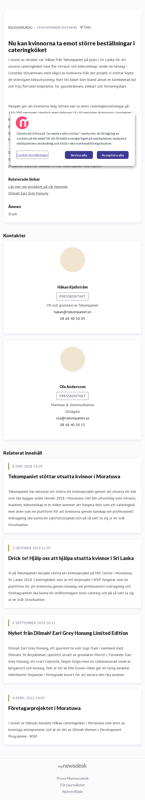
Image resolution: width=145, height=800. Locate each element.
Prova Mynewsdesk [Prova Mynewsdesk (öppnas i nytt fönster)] (73, 778)
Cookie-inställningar (32, 155)
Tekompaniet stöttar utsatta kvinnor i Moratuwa (64, 476)
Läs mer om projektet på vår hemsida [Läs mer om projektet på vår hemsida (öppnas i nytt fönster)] (37, 186)
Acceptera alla (113, 155)
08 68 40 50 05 (72, 318)
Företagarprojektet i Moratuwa (44, 708)
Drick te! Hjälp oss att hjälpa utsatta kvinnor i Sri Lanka (71, 558)
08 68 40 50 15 (72, 424)
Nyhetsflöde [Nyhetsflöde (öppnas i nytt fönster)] (72, 791)
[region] (72, 139)
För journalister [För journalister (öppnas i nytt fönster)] (72, 785)
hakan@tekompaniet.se (72, 311)
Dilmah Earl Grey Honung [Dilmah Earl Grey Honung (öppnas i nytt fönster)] (28, 193)
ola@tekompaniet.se (72, 418)
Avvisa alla (79, 155)
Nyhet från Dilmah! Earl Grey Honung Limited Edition (68, 633)
